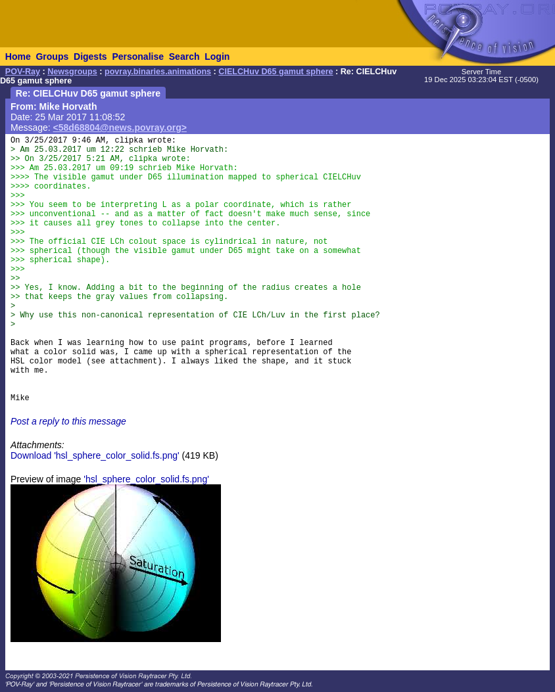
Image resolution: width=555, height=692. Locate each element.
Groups (52, 56)
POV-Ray (22, 71)
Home (18, 56)
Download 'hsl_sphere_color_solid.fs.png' (95, 455)
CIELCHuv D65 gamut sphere (275, 71)
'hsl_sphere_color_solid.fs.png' (146, 479)
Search (184, 56)
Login (217, 56)
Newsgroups (72, 71)
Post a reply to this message (68, 421)
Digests (90, 56)
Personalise (138, 56)
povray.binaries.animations (158, 71)
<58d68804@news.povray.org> (120, 127)
